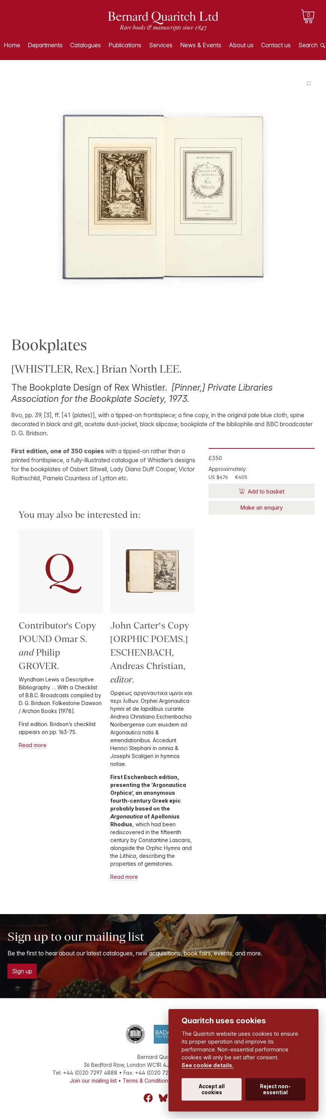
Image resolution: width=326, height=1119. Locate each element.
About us (241, 45)
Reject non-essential (275, 1089)
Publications (124, 45)
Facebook (148, 1097)
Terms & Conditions (147, 1080)
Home (12, 45)
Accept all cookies (212, 1089)
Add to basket (265, 491)
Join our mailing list (93, 1080)
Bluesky (163, 1097)
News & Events (200, 45)
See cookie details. (208, 1065)
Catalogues (85, 45)
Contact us (276, 45)
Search (308, 45)
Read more (33, 745)
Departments (45, 45)
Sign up (22, 971)
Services (161, 45)
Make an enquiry (261, 507)
